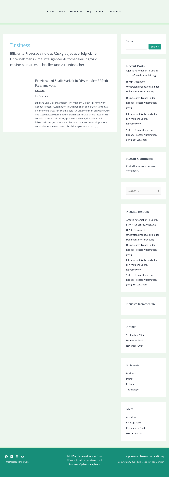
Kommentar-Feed (136, 428)
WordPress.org (134, 433)
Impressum (116, 11)
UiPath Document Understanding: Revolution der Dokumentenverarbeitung (143, 86)
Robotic (130, 384)
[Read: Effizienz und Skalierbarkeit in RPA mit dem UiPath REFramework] (17, 103)
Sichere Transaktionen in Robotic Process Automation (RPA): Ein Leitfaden (141, 134)
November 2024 (135, 346)
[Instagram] (20, 456)
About (61, 11)
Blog (89, 11)
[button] (80, 11)
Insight (130, 379)
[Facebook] (6, 456)
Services (76, 11)
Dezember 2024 (135, 340)
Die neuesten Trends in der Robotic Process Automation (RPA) (141, 102)
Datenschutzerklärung (152, 456)
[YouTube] (27, 456)
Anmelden (132, 417)
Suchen (130, 41)
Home (50, 11)
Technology (132, 389)
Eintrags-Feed (133, 422)
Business (40, 90)
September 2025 (135, 335)
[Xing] (13, 456)
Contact (100, 11)
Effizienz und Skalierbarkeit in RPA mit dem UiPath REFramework (142, 118)
